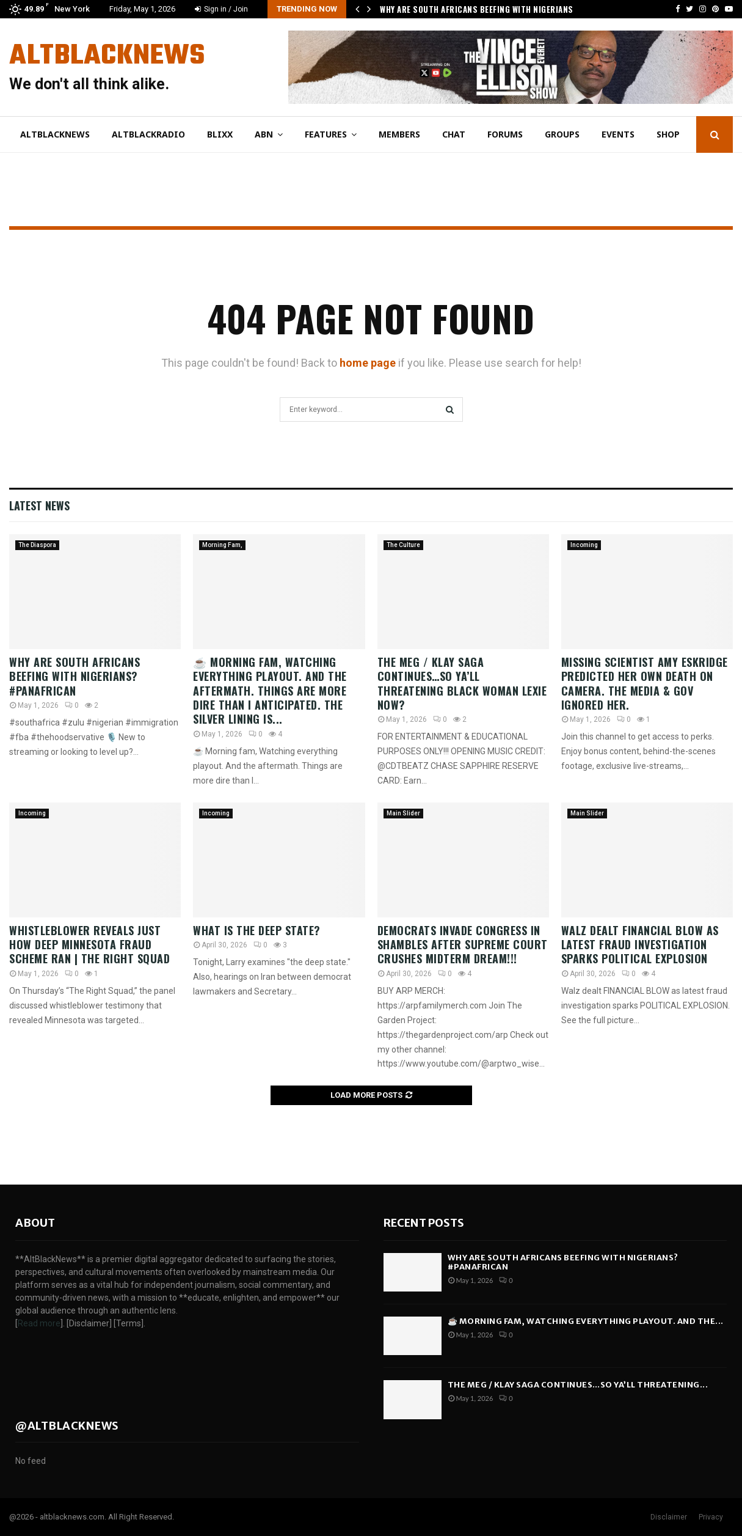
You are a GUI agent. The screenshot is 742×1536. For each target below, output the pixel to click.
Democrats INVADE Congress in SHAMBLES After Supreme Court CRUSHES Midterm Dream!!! (462, 944)
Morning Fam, (222, 545)
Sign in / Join (221, 9)
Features (326, 134)
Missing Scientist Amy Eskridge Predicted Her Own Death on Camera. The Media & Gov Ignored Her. (644, 683)
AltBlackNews (107, 56)
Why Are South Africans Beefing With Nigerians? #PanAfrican (74, 676)
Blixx (220, 134)
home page (368, 362)
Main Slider (403, 813)
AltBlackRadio (148, 134)
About (35, 1223)
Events (618, 134)
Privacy (711, 1517)
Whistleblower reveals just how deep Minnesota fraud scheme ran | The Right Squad (89, 944)
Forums (505, 134)
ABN (264, 134)
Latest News (39, 505)
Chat (453, 134)
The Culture (403, 545)
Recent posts (424, 1223)
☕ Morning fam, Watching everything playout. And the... (586, 1321)
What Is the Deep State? (258, 930)
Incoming (584, 545)
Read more (39, 1323)
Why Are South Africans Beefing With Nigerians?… (482, 9)
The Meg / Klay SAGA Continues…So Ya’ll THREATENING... (578, 1385)
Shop (668, 134)
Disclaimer (668, 1517)
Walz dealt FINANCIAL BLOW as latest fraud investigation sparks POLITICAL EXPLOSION (640, 944)
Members (399, 134)
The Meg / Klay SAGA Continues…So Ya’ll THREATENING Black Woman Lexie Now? (462, 683)
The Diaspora (37, 545)
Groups (562, 134)
